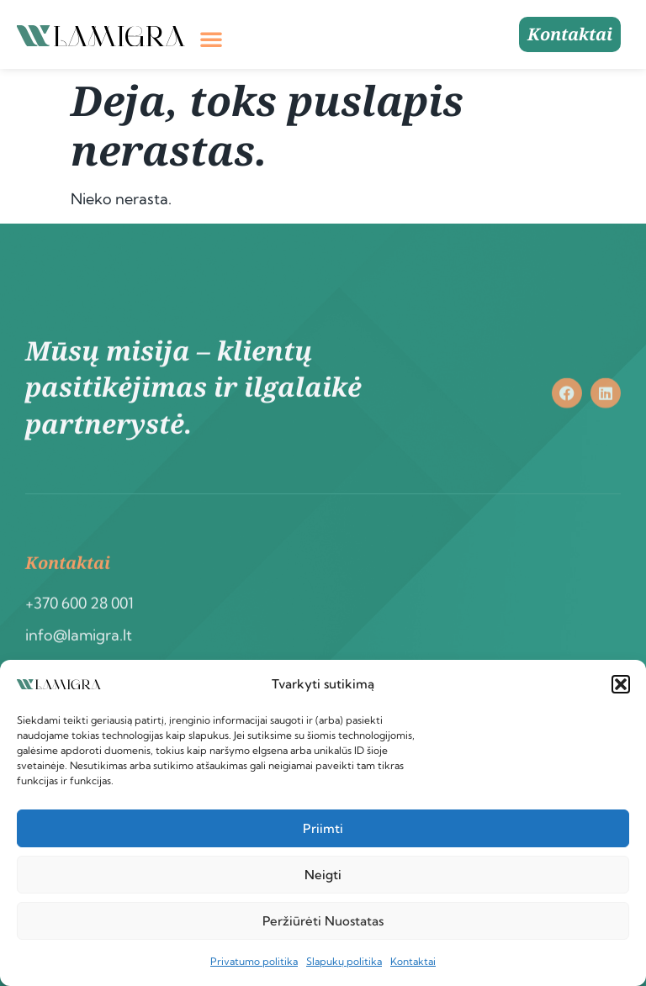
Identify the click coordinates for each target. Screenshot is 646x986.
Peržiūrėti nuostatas (323, 921)
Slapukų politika (344, 961)
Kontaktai (413, 961)
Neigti (323, 875)
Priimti (323, 828)
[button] (620, 684)
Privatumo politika (254, 961)
